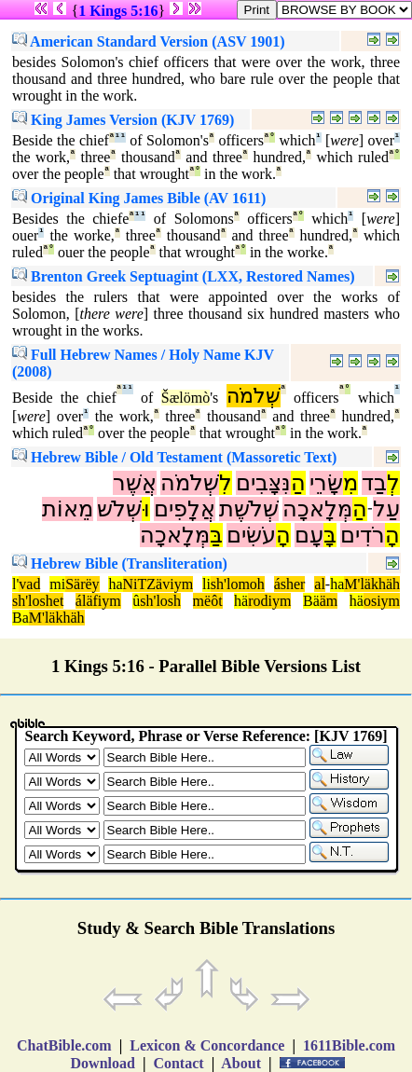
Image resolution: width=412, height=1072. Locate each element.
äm (329, 601)
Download (103, 1063)
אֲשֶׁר (135, 483)
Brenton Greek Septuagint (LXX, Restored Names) (183, 276)
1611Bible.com (349, 1045)
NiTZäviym (158, 584)
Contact (178, 1063)
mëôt (208, 601)
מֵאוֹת (67, 509)
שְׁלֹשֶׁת (249, 509)
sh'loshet (37, 601)
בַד (374, 483)
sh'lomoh (238, 584)
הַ (298, 483)
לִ (225, 483)
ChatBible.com (64, 1045)
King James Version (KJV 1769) (123, 120)
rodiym (269, 601)
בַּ (216, 535)
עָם (309, 535)
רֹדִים (362, 535)
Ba (20, 617)
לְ (393, 483)
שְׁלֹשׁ (119, 509)
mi (57, 584)
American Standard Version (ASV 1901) (148, 41)
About (241, 1063)
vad (29, 584)
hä (241, 601)
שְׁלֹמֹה (254, 395)
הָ (392, 535)
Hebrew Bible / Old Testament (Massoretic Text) (174, 457)
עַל (386, 509)
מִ (350, 483)
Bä (311, 601)
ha (115, 584)
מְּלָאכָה (317, 509)
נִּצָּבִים (263, 483)
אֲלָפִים (184, 509)
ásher (290, 584)
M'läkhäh (372, 584)
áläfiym (98, 601)
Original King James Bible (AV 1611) (139, 198)
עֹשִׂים (251, 535)
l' (15, 584)
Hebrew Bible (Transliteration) (119, 563)
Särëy (82, 584)
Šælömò (185, 397)
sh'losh (160, 601)
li (206, 584)
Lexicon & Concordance (207, 1045)
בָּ (329, 535)
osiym (382, 601)
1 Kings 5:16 (118, 11)
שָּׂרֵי (326, 483)
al (319, 584)
